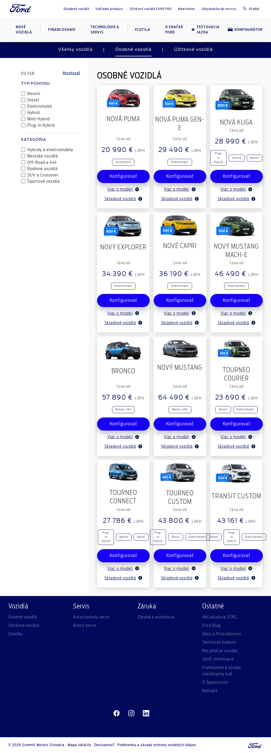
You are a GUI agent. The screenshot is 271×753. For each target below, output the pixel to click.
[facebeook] (116, 713)
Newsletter (186, 9)
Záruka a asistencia (156, 617)
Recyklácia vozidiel (220, 651)
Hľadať (251, 9)
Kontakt (210, 691)
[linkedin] (146, 713)
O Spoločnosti (215, 682)
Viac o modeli (123, 189)
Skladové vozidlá (76, 9)
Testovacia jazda (205, 29)
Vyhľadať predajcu (109, 9)
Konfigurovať (123, 176)
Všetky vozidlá (75, 49)
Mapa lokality (79, 745)
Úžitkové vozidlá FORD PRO (151, 9)
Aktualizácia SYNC (219, 617)
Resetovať (71, 73)
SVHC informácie (218, 659)
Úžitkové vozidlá (193, 49)
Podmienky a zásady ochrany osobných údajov (156, 745)
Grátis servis (84, 625)
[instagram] (131, 713)
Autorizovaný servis (91, 617)
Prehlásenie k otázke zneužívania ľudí (221, 671)
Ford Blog (211, 625)
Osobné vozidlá (133, 49)
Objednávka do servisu (219, 9)
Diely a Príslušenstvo (221, 634)
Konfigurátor (245, 29)
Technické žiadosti (219, 642)
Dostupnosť (104, 745)
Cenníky (15, 634)
